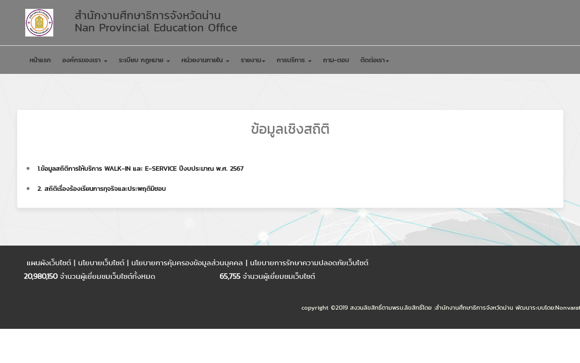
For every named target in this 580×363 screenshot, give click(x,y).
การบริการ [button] (294, 60)
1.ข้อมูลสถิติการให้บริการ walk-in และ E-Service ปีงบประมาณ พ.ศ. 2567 (140, 168)
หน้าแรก (40, 60)
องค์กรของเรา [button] (84, 60)
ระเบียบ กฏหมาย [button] (144, 60)
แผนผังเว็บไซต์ (50, 262)
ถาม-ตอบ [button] (336, 60)
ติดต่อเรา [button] (374, 60)
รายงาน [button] (253, 60)
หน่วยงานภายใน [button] (205, 60)
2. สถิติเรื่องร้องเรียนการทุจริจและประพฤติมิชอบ (101, 188)
